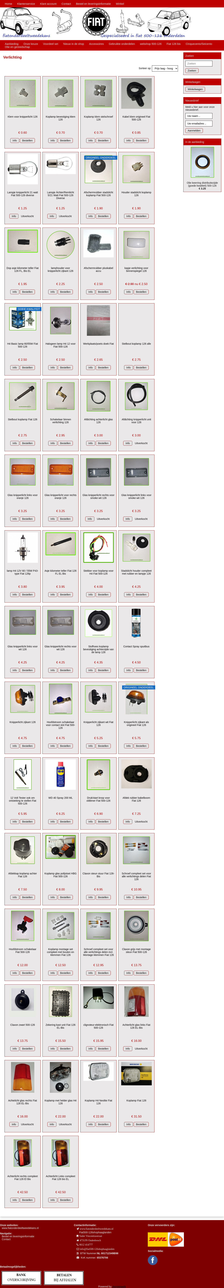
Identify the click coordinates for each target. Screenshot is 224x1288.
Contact (66, 3)
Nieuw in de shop (73, 43)
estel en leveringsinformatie (18, 1236)
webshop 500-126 (150, 43)
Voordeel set (50, 43)
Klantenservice (26, 3)
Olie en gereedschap (17, 46)
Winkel (120, 3)
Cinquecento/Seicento (199, 43)
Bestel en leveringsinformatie (93, 3)
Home (8, 3)
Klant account (48, 3)
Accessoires (96, 43)
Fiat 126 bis (174, 43)
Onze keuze (30, 43)
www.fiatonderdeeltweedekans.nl (20, 1228)
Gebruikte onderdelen (122, 43)
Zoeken (192, 70)
